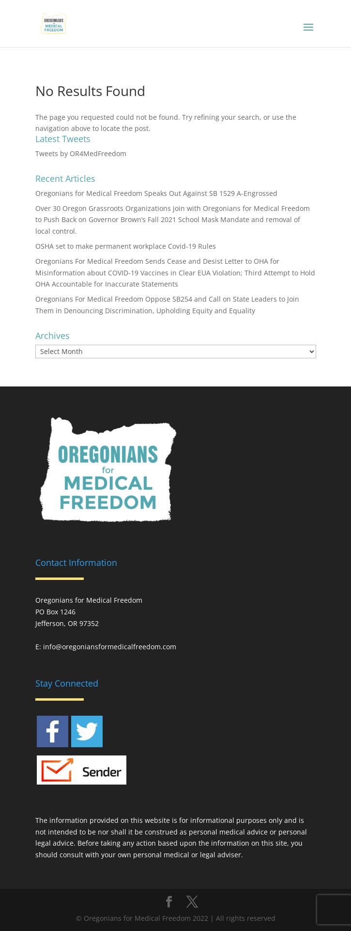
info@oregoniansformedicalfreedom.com (109, 646)
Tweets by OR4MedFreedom (80, 153)
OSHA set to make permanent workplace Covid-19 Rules (125, 246)
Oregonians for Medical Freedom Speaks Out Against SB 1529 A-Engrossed (156, 193)
